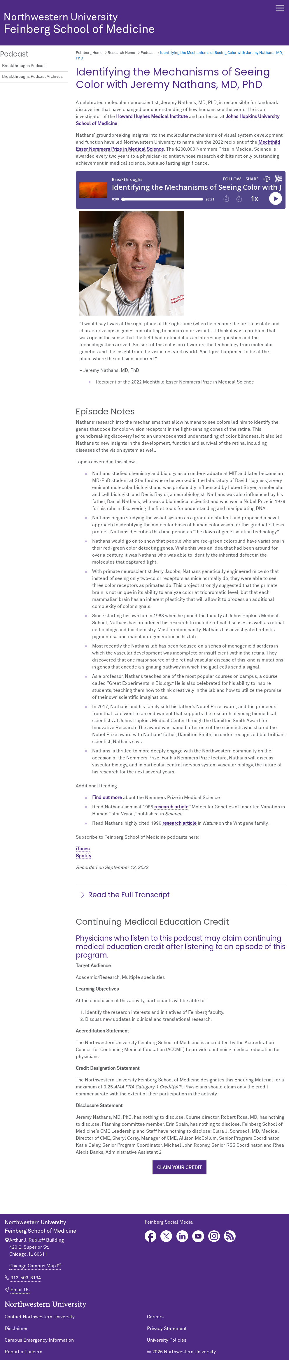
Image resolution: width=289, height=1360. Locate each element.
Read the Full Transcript (124, 895)
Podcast (148, 53)
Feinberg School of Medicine (130, 24)
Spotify (83, 856)
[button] (280, 8)
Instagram (214, 1236)
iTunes (83, 849)
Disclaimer (16, 1328)
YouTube (198, 1236)
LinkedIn (182, 1236)
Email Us (19, 1289)
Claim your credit (179, 1167)
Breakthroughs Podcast (24, 66)
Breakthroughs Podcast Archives (32, 77)
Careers (155, 1317)
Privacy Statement (167, 1328)
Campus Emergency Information (39, 1340)
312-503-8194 (25, 1277)
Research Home (121, 53)
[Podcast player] (181, 190)
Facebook (151, 1236)
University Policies (166, 1340)
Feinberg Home (89, 53)
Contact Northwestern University (40, 1317)
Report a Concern (23, 1352)
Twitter (166, 1236)
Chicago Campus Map (32, 1266)
